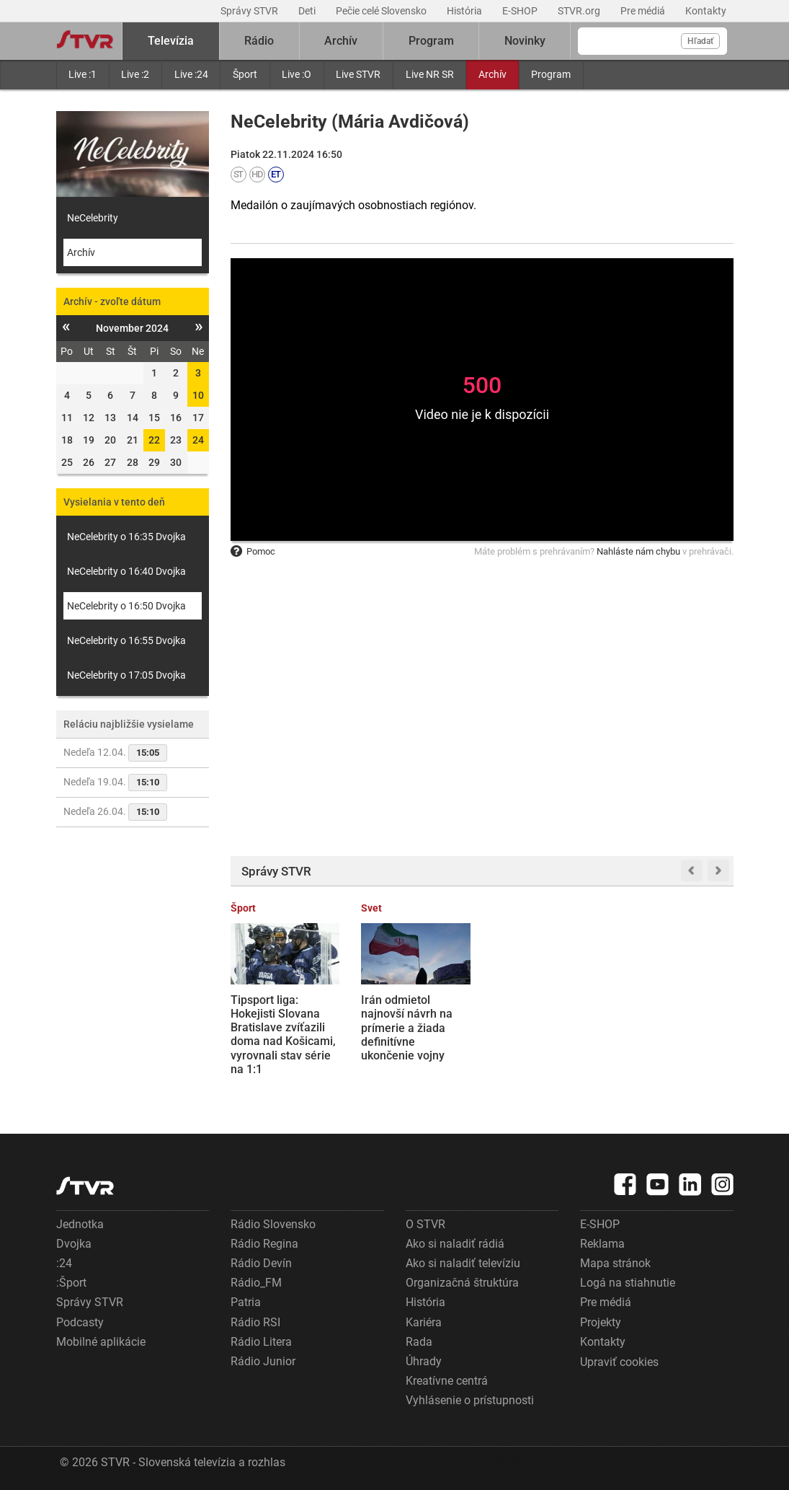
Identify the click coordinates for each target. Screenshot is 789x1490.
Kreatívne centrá (447, 1381)
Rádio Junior (263, 1361)
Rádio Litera (261, 1342)
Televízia (171, 41)
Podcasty (80, 1322)
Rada (419, 1342)
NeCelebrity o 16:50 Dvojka (126, 606)
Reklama (602, 1244)
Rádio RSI (255, 1322)
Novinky (524, 41)
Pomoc (253, 551)
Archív (492, 74)
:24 (64, 1263)
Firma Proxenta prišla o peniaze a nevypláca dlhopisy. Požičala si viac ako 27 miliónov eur (542, 1027)
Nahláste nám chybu (638, 551)
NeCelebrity (92, 218)
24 (198, 440)
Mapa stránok (615, 1263)
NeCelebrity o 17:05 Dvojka (126, 675)
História (465, 11)
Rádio (259, 41)
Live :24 (191, 74)
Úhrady (424, 1361)
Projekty (600, 1322)
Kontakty (705, 11)
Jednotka (80, 1224)
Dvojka (74, 1244)
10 (198, 395)
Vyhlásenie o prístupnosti (470, 1400)
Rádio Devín (261, 1263)
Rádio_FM (256, 1283)
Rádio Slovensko (273, 1224)
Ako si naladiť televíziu (463, 1263)
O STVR (425, 1224)
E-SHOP (521, 11)
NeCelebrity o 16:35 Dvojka (126, 536)
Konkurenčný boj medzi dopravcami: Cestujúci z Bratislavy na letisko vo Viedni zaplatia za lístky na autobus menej (676, 1041)
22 (154, 440)
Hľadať (700, 41)
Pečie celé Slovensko (382, 11)
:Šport (71, 1283)
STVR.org (580, 11)
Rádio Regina (264, 1244)
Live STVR (358, 74)
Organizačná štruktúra (462, 1283)
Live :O (296, 74)
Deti (308, 11)
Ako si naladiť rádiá (455, 1244)
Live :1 (82, 74)
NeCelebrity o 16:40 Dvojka (126, 571)
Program (551, 74)
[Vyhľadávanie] (652, 41)
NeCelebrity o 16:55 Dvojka (126, 640)
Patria (246, 1302)
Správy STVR (250, 11)
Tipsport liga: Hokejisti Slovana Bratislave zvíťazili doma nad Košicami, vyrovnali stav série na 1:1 (283, 1034)
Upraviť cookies (619, 1362)
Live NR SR (430, 74)
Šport (245, 74)
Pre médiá (643, 11)
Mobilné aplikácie (101, 1342)
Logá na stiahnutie (627, 1283)
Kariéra (424, 1322)
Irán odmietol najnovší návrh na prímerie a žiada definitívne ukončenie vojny (407, 1027)
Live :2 (135, 74)
